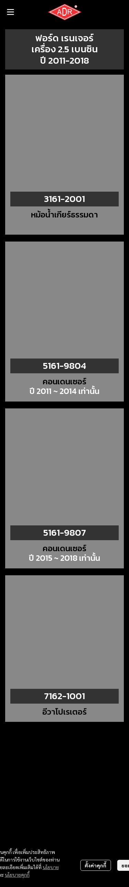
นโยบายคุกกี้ (17, 875)
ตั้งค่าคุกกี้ (95, 865)
